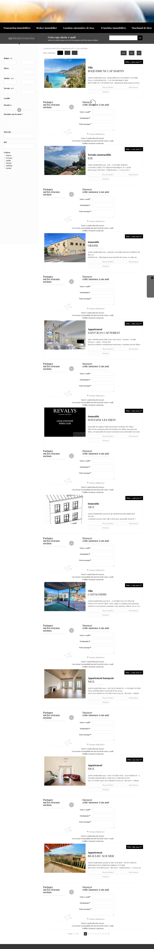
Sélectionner (113, 81)
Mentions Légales (11, 923)
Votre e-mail (84, 101)
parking (9, 160)
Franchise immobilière (113, 22)
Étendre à (7, 99)
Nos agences (49, 7)
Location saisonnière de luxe (78, 22)
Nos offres (72, 7)
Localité (7, 92)
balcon (8, 150)
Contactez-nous (120, 7)
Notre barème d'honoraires (17, 926)
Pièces (6, 62)
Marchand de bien (142, 22)
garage (8, 163)
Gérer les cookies (54, 923)
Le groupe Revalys (86, 7)
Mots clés (7, 127)
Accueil (38, 7)
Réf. (5, 137)
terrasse (9, 153)
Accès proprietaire (141, 7)
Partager (126, 81)
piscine (9, 158)
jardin (8, 155)
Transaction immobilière (17, 22)
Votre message (84, 114)
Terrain (9, 82)
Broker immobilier (46, 22)
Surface (9, 72)
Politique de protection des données (33, 923)
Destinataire (84, 108)
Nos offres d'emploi (103, 7)
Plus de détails (97, 81)
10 (108, 881)
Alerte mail (60, 7)
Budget (6, 52)
